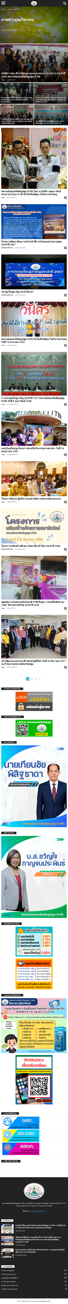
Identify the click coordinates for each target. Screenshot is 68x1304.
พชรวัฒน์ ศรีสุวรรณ (7, 248)
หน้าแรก (3, 9)
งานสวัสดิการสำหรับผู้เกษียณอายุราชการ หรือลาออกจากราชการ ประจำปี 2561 (49, 122)
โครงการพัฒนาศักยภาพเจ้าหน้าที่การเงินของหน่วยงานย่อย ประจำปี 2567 (31, 243)
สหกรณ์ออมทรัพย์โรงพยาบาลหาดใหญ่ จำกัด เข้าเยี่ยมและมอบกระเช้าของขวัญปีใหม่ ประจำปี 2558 (16, 100)
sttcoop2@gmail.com (37, 1211)
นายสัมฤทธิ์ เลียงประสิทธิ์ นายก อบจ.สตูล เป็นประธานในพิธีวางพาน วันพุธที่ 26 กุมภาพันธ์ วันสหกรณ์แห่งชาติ (17, 121)
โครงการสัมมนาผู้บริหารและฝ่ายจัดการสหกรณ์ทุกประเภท (31, 498)
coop (3, 80)
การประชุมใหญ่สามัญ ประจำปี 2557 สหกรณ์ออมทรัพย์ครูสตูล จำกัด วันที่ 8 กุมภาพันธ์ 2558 (32, 399)
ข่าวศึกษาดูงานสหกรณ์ (9, 1289)
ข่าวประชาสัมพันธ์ (7, 1271)
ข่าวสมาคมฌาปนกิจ (8, 1282)
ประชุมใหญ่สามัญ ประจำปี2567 (17, 291)
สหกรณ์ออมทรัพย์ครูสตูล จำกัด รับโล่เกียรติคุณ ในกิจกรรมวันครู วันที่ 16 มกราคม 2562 (34, 340)
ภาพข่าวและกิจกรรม (8, 1274)
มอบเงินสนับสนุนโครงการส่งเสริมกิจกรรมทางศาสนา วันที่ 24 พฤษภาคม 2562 (32, 450)
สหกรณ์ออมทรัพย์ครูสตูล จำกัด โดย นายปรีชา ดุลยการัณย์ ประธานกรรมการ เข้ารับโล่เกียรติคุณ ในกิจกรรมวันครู (31, 193)
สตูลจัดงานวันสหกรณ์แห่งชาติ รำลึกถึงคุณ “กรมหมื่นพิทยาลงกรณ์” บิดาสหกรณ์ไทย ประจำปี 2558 (32, 603)
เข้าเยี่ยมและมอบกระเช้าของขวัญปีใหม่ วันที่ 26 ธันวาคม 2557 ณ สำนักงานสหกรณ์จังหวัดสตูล (33, 662)
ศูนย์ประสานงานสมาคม (9, 1285)
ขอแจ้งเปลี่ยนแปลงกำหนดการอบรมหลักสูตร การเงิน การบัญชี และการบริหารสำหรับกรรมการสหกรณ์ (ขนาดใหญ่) (40, 1226)
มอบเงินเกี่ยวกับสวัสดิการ (10, 1278)
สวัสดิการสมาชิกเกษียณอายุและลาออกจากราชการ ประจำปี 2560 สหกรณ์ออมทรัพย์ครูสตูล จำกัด (33, 75)
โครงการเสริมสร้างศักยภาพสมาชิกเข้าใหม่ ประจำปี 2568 (30, 546)
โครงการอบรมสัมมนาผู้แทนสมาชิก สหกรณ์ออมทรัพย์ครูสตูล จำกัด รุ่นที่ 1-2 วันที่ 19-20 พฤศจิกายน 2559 (50, 100)
